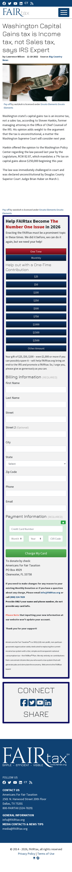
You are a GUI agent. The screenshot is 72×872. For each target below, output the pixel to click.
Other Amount (36, 348)
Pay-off (7, 104)
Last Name (12, 398)
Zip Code (11, 472)
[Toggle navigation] (63, 12)
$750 (36, 316)
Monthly (36, 257)
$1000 (36, 324)
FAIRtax (16, 12)
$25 (36, 276)
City (8, 442)
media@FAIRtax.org (15, 829)
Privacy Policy (26, 854)
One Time (36, 251)
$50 (36, 284)
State (9, 457)
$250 (36, 300)
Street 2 (17, 427)
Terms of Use (45, 854)
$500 (36, 308)
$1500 (36, 332)
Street (10, 412)
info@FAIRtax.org (50, 592)
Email (9, 501)
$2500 (36, 340)
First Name (13, 383)
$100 (36, 292)
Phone (10, 487)
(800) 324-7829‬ (17, 597)
